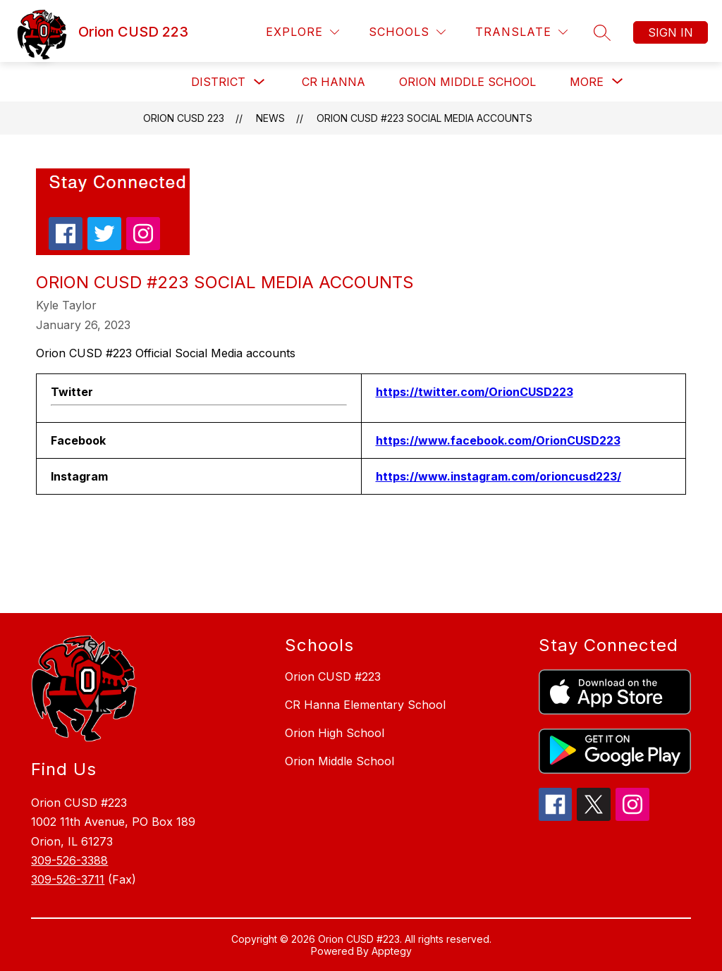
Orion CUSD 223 (183, 118)
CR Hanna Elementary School (365, 705)
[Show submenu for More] (587, 81)
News (270, 118)
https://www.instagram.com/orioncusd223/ (498, 476)
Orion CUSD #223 (333, 676)
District (218, 82)
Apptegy (392, 951)
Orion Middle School (467, 82)
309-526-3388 (69, 860)
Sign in (670, 32)
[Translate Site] (521, 32)
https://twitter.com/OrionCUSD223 (474, 392)
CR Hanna (333, 82)
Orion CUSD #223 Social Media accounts (424, 118)
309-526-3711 (67, 879)
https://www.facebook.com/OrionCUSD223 (498, 440)
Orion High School (334, 733)
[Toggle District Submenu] (259, 82)
